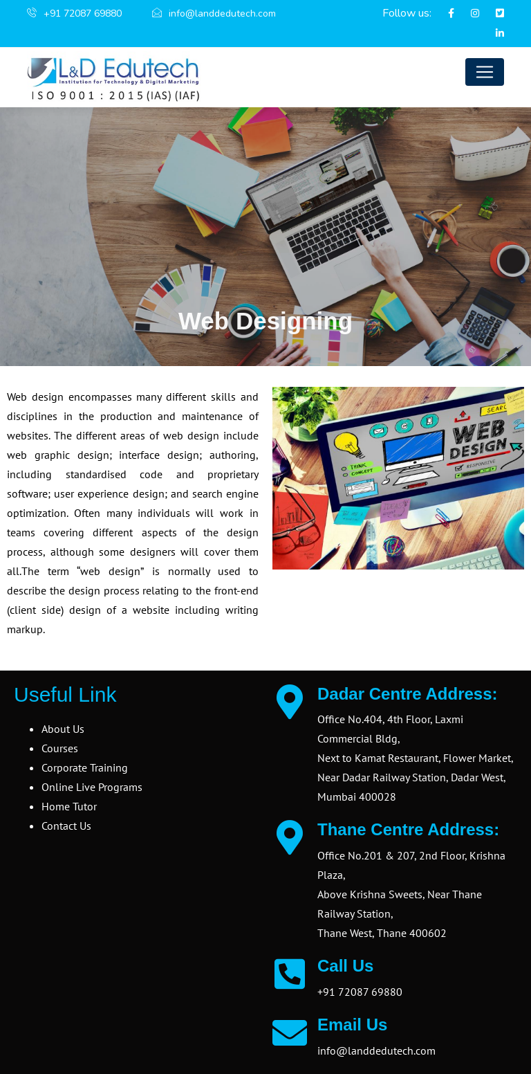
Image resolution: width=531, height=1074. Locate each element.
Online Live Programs (91, 787)
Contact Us (66, 825)
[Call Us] (289, 973)
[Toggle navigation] (484, 72)
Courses (59, 748)
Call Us (345, 965)
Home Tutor (69, 806)
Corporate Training (84, 767)
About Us (62, 729)
